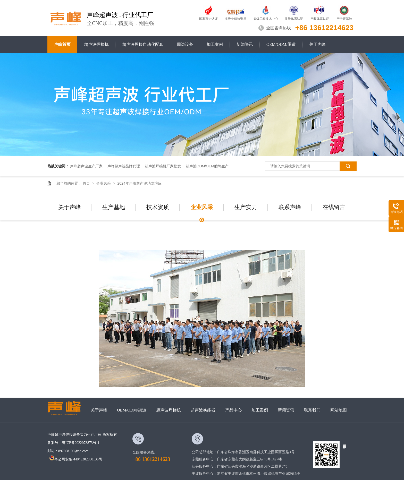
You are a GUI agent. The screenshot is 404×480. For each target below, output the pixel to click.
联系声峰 (290, 207)
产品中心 (233, 410)
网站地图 (338, 410)
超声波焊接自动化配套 (142, 44)
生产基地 (113, 207)
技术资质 (157, 207)
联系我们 (312, 410)
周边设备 (185, 44)
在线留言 (334, 207)
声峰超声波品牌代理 (123, 166)
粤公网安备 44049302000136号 (75, 459)
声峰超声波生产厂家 (86, 166)
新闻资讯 (245, 44)
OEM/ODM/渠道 (281, 44)
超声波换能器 (203, 410)
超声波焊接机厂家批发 (163, 166)
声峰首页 (62, 44)
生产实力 (245, 207)
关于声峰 (317, 44)
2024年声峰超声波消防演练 (139, 183)
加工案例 (215, 44)
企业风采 (104, 183)
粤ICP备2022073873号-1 (80, 443)
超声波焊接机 (96, 44)
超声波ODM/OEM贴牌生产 (207, 166)
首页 (87, 183)
